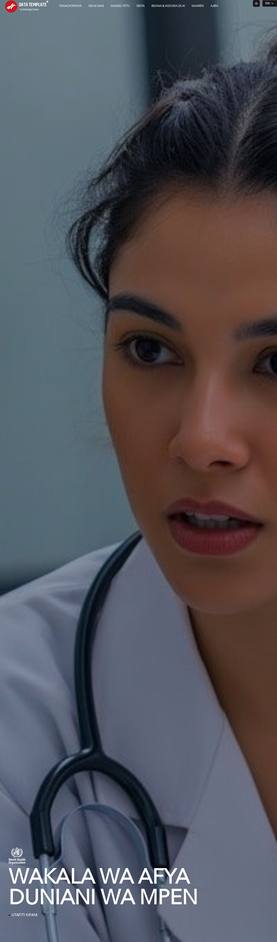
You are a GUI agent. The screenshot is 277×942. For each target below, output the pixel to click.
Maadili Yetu (120, 6)
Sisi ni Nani (96, 6)
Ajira (214, 6)
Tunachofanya (70, 6)
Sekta (140, 6)
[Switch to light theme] (256, 3)
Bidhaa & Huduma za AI (168, 6)
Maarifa (198, 6)
